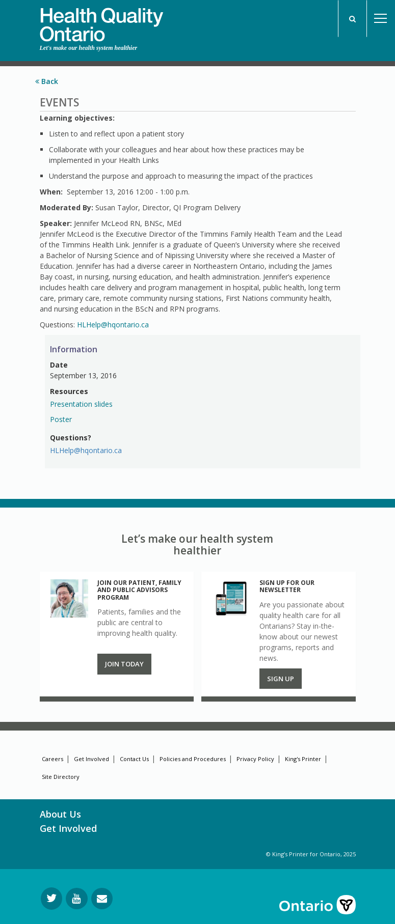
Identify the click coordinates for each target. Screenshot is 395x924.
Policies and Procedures (193, 759)
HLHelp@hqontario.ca (113, 324)
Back (46, 81)
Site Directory (61, 776)
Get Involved (91, 759)
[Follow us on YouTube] (77, 898)
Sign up (280, 678)
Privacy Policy (255, 759)
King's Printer (303, 759)
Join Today (124, 663)
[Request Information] (102, 898)
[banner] (101, 21)
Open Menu (380, 18)
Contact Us (134, 759)
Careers (52, 759)
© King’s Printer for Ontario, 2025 (311, 854)
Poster (61, 419)
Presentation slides (81, 404)
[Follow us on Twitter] (51, 898)
